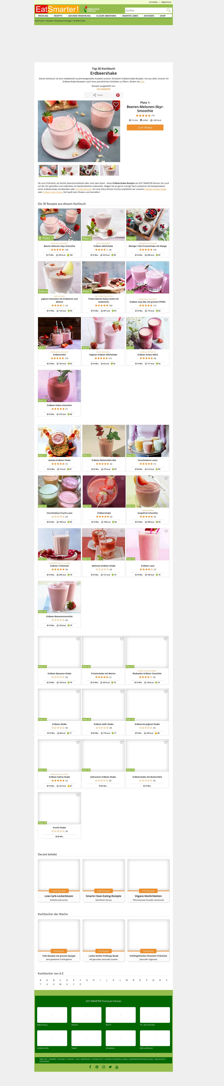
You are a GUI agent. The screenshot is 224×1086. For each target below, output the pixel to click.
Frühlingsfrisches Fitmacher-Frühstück (148, 955)
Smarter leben (130, 15)
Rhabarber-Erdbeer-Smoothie (147, 673)
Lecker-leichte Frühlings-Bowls (103, 955)
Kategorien (44, 1061)
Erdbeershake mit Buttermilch (147, 777)
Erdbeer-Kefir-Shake (52, 192)
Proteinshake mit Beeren (103, 673)
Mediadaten (160, 1059)
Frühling (43, 15)
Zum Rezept (145, 127)
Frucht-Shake (59, 827)
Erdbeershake (104, 513)
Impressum (85, 1059)
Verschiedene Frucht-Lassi (59, 513)
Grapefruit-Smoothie (148, 513)
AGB (77, 1059)
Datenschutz (97, 1059)
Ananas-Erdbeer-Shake (59, 460)
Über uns (43, 1059)
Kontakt (70, 1059)
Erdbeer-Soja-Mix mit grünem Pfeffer (148, 301)
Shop (163, 15)
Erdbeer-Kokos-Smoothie (59, 405)
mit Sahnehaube (83, 189)
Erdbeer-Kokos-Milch (148, 354)
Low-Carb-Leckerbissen (59, 896)
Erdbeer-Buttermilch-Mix (104, 460)
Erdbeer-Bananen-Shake (59, 673)
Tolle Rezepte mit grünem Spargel (58, 955)
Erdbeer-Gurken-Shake (155, 189)
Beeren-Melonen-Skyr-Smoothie (59, 246)
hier (142, 81)
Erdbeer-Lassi (147, 565)
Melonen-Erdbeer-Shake (103, 565)
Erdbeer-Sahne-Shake (59, 777)
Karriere (52, 1059)
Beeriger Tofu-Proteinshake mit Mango (148, 246)
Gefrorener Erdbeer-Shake (103, 777)
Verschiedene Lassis (147, 460)
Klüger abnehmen (106, 15)
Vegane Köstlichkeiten (148, 896)
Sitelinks (61, 1059)
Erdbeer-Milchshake (103, 246)
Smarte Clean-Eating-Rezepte (103, 896)
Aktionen (149, 15)
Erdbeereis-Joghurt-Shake (147, 724)
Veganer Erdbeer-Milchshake (103, 354)
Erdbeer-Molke (59, 724)
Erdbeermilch (59, 354)
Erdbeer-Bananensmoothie (59, 616)
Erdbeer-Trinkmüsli (59, 565)
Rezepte (58, 15)
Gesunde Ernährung (79, 15)
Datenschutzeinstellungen (116, 1059)
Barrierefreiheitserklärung (141, 1059)
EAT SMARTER (103, 89)
